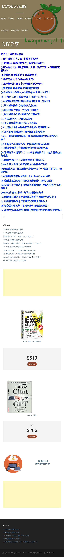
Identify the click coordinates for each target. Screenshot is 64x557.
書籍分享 (11, 19)
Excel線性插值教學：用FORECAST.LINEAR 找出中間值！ (22, 257)
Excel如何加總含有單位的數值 (13, 240)
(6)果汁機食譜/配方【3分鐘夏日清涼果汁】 (22, 83)
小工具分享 (15, 30)
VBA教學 (39, 19)
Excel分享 (29, 19)
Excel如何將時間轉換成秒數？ (13, 233)
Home (3, 19)
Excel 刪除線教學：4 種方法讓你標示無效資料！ (19, 254)
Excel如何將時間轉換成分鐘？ (13, 229)
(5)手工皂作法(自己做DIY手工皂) (17, 79)
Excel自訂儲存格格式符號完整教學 (14, 261)
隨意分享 (24, 30)
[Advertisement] (32, 282)
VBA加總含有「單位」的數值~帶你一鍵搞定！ (18, 236)
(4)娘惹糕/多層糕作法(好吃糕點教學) (19, 74)
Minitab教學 (48, 19)
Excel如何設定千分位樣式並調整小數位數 (17, 247)
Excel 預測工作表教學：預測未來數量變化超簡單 (19, 250)
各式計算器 (5, 30)
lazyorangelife (14, 6)
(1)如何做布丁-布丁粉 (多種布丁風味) (19, 58)
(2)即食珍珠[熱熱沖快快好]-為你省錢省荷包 (22, 62)
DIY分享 (20, 19)
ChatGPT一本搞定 (32, 415)
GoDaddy (42, 553)
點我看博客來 (32, 364)
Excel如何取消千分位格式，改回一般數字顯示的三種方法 (22, 243)
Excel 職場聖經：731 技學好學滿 (32, 341)
